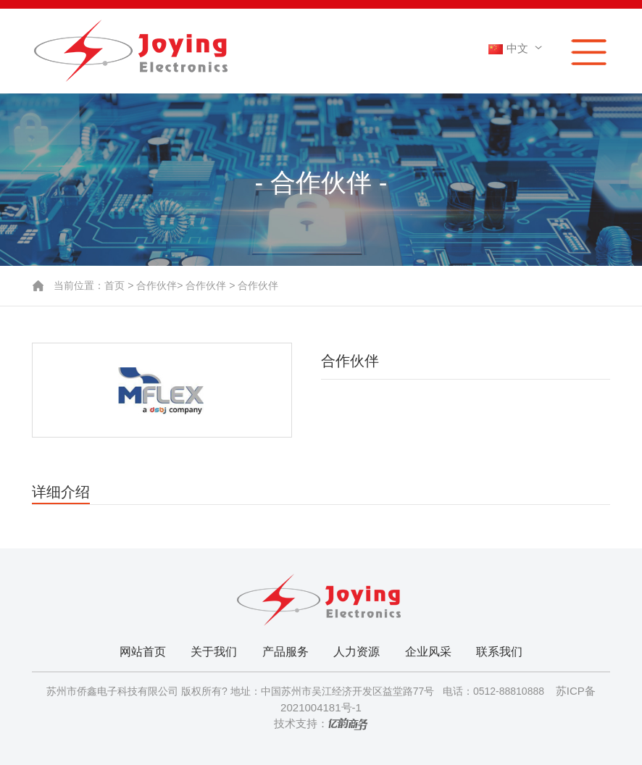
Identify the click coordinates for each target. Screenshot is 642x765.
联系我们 (499, 651)
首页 (114, 285)
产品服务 (285, 651)
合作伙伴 (156, 285)
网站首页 (143, 651)
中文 (517, 48)
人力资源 (356, 651)
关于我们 (214, 651)
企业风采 (428, 651)
